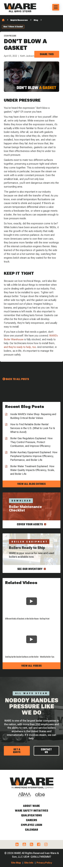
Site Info (28, 862)
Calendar (31, 830)
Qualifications (31, 815)
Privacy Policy (44, 862)
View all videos (31, 666)
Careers (31, 820)
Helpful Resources (19, 20)
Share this (47, 54)
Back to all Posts (17, 379)
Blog (36, 20)
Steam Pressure (10, 36)
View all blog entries (31, 484)
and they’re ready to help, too (20, 347)
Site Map (16, 862)
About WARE (31, 806)
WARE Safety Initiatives (31, 811)
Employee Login (31, 825)
